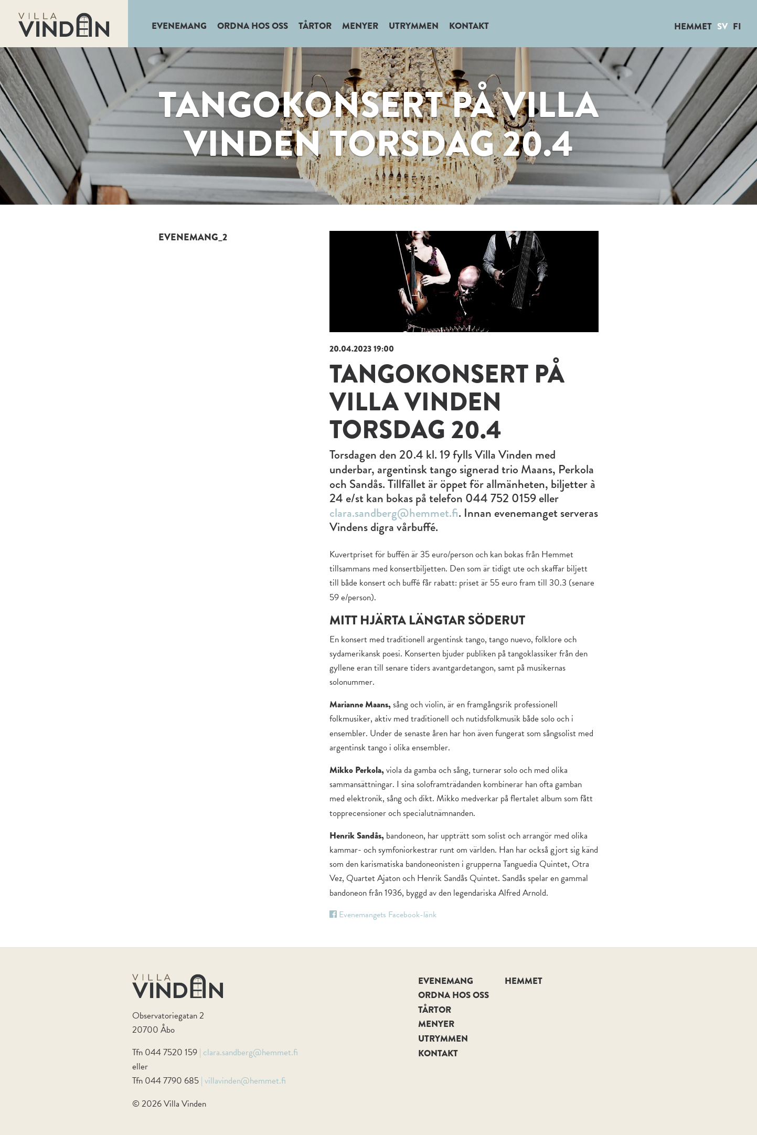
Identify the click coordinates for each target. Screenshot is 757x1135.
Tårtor (315, 26)
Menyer (360, 26)
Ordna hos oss (252, 26)
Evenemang (179, 26)
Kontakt (469, 26)
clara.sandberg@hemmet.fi (394, 513)
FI (737, 26)
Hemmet (693, 26)
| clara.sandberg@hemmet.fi (248, 1052)
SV (722, 26)
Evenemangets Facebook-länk (382, 914)
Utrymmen (414, 26)
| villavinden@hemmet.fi (243, 1080)
